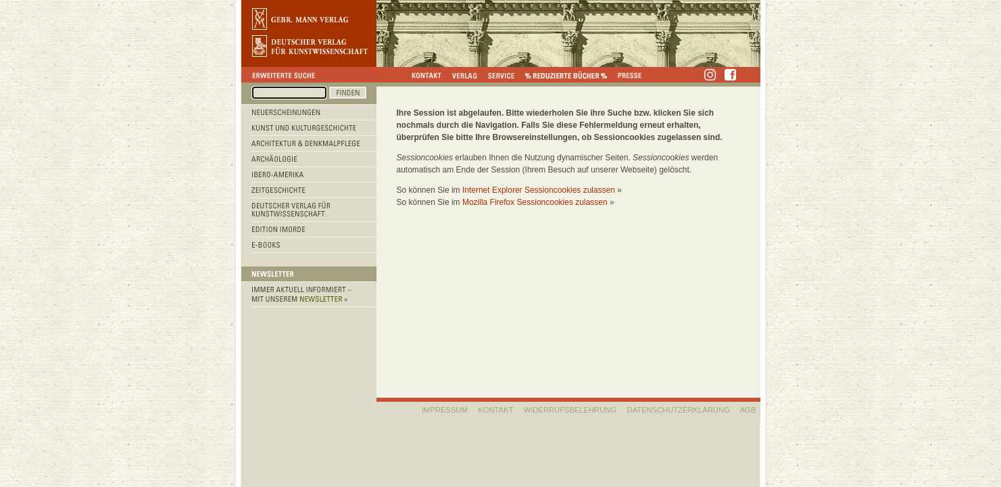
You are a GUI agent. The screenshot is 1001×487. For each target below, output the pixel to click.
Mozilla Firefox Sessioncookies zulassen (535, 202)
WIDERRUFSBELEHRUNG (570, 410)
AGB (748, 410)
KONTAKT (495, 410)
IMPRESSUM (445, 410)
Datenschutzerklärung (678, 410)
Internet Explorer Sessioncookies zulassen (538, 190)
